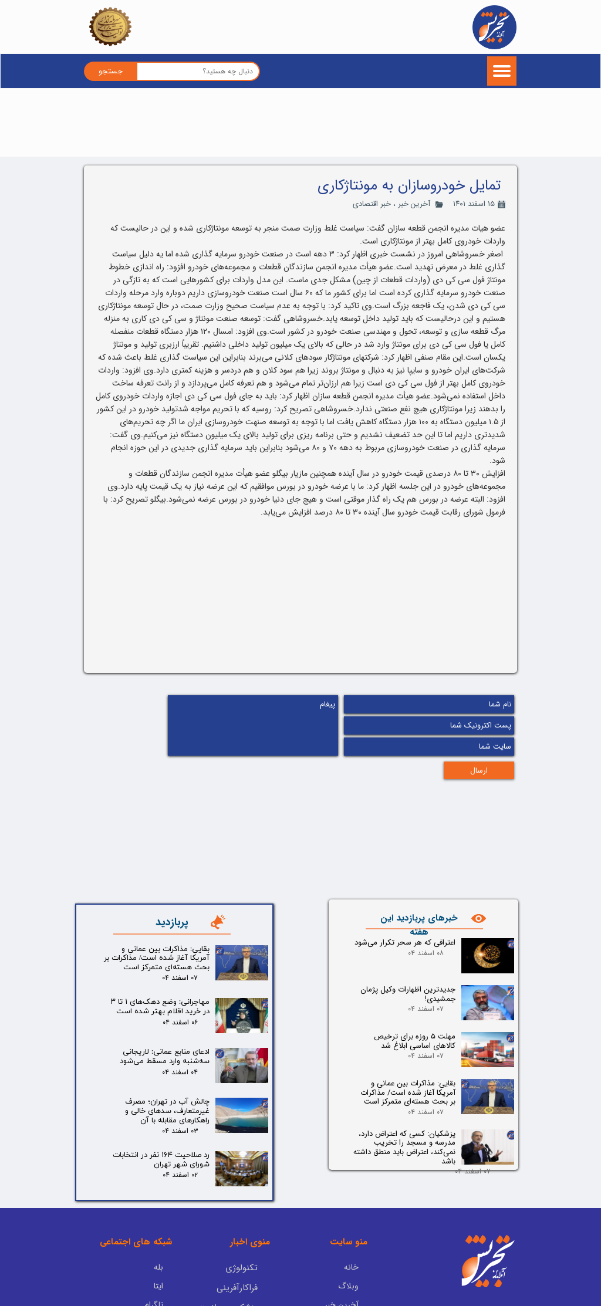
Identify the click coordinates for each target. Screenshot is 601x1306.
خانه (351, 1034)
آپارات (153, 1109)
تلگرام (153, 1071)
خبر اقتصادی (372, 204)
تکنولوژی (241, 1035)
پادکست (243, 1095)
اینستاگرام (147, 1090)
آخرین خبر (414, 204)
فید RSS (344, 1090)
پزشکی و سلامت (228, 1075)
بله (158, 1034)
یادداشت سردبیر (229, 1115)
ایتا (158, 1053)
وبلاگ (348, 1053)
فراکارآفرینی (237, 1055)
